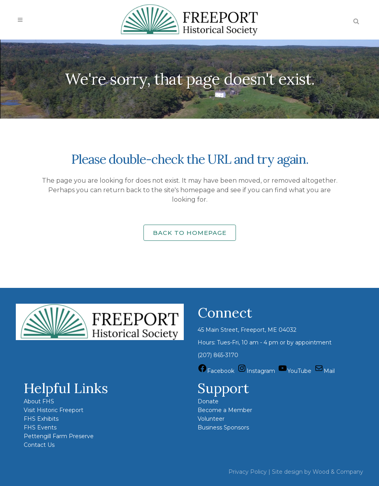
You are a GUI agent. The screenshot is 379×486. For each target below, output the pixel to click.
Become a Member (225, 410)
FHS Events (40, 427)
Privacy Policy (247, 471)
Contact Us (39, 444)
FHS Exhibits (41, 418)
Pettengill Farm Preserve (59, 436)
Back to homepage (189, 232)
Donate (208, 401)
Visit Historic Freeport (53, 410)
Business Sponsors (223, 427)
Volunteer (211, 418)
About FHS (39, 401)
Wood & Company (338, 471)
